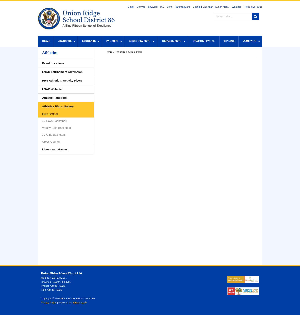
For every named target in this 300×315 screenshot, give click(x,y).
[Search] (255, 16)
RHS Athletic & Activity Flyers (62, 80)
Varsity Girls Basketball (56, 127)
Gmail (131, 6)
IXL (162, 6)
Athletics (120, 51)
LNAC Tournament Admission (62, 71)
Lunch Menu (222, 6)
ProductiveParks (253, 6)
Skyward (153, 6)
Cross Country (51, 141)
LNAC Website (57, 90)
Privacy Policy (48, 302)
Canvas (141, 6)
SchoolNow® (79, 302)
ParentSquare (182, 6)
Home (109, 51)
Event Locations (53, 63)
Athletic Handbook (60, 98)
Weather (236, 6)
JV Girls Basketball (54, 134)
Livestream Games (55, 149)
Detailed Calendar (203, 6)
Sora (169, 6)
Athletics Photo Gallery (58, 106)
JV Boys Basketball (54, 120)
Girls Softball (50, 114)
